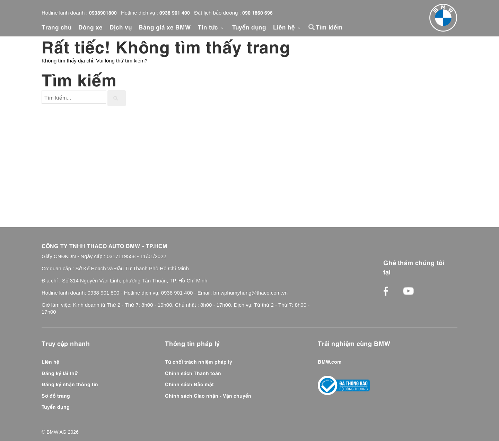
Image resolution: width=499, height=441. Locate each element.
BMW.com (330, 361)
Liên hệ (287, 27)
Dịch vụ (121, 27)
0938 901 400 (174, 12)
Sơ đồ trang (56, 395)
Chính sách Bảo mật (189, 383)
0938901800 (103, 12)
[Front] (443, 18)
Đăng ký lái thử (60, 372)
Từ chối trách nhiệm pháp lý (198, 361)
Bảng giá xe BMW (165, 27)
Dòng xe (90, 27)
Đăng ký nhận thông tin (70, 383)
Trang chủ (56, 27)
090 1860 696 (257, 12)
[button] (312, 27)
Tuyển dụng (249, 27)
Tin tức (211, 27)
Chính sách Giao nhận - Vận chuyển (208, 395)
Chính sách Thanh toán (193, 372)
